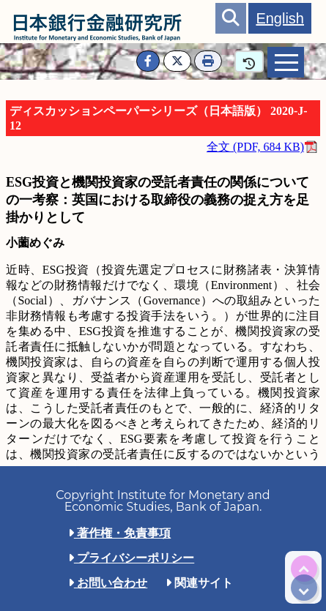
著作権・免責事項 (119, 533)
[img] (304, 568)
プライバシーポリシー (131, 558)
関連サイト (199, 583)
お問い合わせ (107, 583)
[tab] (285, 62)
